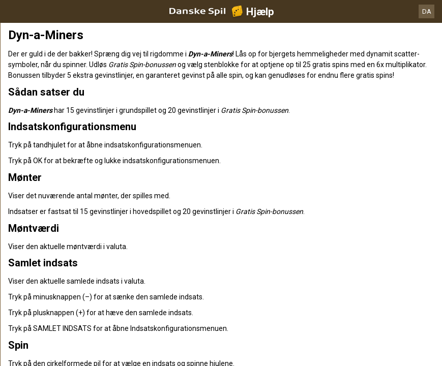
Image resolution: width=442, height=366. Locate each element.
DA (426, 11)
